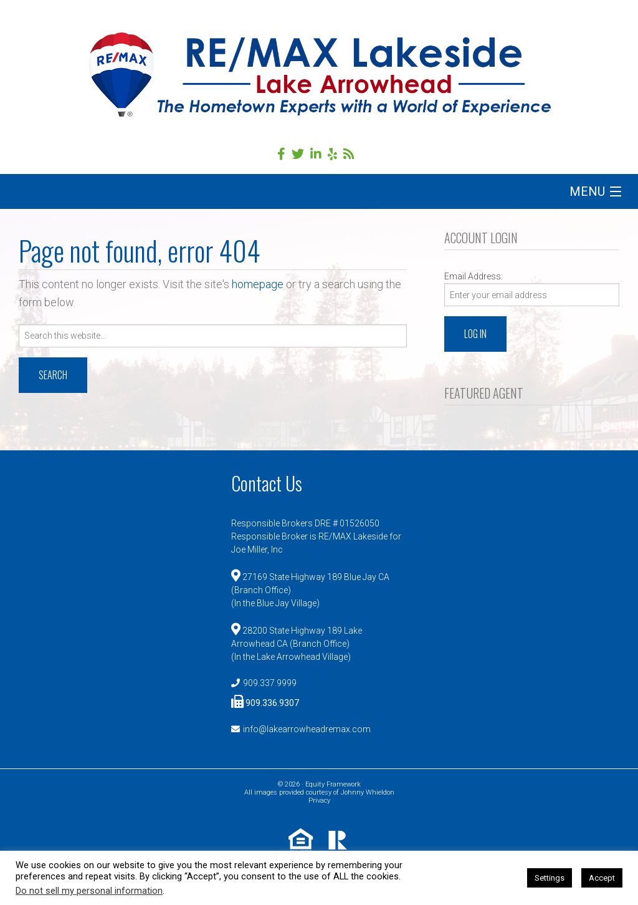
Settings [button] (549, 878)
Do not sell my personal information (89, 890)
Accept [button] (602, 878)
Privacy (319, 800)
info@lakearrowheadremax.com (307, 729)
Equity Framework (333, 784)
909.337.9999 (270, 683)
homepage (257, 284)
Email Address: (473, 276)
